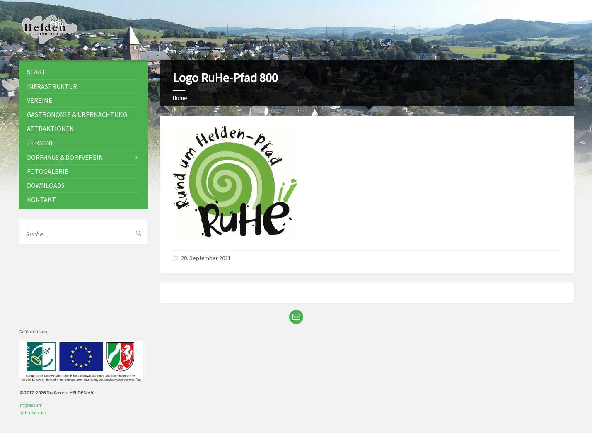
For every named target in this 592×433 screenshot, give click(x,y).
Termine (40, 143)
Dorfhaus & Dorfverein (65, 157)
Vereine (39, 100)
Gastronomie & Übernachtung (77, 114)
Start (36, 72)
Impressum (31, 405)
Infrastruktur (52, 86)
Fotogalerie (47, 171)
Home (180, 98)
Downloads (46, 185)
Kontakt (41, 199)
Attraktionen (50, 128)
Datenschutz (32, 412)
